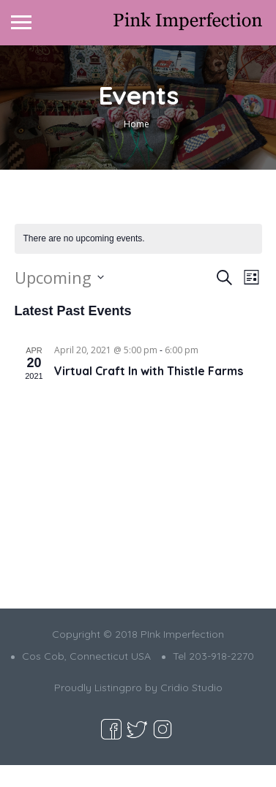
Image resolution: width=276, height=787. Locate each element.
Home (136, 124)
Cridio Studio (191, 687)
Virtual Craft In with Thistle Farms (148, 371)
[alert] (138, 239)
